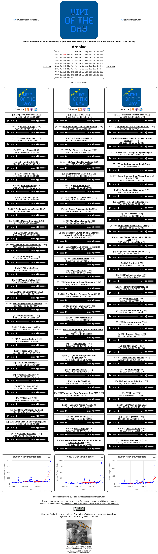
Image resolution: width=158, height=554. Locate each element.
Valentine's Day (27, 280)
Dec (101, 52)
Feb (65, 54)
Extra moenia (80, 417)
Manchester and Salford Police (80, 247)
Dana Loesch (27, 374)
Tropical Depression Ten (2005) (133, 225)
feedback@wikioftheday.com (93, 497)
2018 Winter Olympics (27, 221)
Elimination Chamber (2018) (27, 422)
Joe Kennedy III (27, 115)
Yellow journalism (27, 434)
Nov (98, 52)
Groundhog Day (27, 138)
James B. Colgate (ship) (80, 209)
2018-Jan (47, 66)
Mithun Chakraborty (27, 410)
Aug (86, 52)
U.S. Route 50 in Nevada (132, 202)
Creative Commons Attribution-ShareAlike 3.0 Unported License (90, 503)
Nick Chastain (80, 318)
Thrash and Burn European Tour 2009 (80, 393)
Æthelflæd (133, 369)
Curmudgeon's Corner (83, 514)
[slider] (43, 120)
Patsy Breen (80, 344)
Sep (90, 52)
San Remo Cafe (80, 186)
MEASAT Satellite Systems (80, 162)
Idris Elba (80, 381)
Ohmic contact (80, 369)
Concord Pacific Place (80, 405)
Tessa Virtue (28, 351)
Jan (61, 54)
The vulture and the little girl (27, 245)
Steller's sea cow (28, 327)
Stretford (133, 263)
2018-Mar (110, 66)
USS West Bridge (133, 405)
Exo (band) (27, 386)
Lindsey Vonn (27, 315)
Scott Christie (80, 138)
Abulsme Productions (80, 501)
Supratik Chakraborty (80, 306)
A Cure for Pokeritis (132, 381)
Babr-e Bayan (80, 428)
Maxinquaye (133, 346)
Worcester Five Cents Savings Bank (80, 126)
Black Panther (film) (27, 292)
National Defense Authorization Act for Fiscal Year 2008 (83, 441)
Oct (94, 52)
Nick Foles (28, 174)
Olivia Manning (133, 428)
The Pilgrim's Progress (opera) (80, 294)
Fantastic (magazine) (133, 287)
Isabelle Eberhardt (133, 310)
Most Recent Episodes (79, 82)
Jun (80, 52)
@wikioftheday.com (133, 20)
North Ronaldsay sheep (133, 358)
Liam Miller (27, 233)
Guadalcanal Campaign (133, 190)
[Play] (8, 120)
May (76, 52)
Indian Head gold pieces (132, 251)
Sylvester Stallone (27, 339)
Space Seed (132, 299)
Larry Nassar (27, 150)
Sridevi (27, 398)
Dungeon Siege (132, 334)
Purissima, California (80, 174)
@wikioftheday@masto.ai (27, 20)
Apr (72, 54)
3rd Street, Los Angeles (80, 150)
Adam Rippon (27, 256)
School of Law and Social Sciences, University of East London (82, 234)
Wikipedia (91, 41)
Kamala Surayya (27, 126)
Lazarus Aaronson (133, 322)
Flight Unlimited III (133, 440)
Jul (83, 52)
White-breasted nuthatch (133, 164)
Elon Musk (28, 197)
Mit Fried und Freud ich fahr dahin (133, 126)
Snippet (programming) (80, 197)
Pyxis (132, 393)
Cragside (133, 214)
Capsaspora (80, 270)
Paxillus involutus (132, 275)
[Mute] (37, 120)
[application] (26, 120)
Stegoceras (132, 417)
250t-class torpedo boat (132, 115)
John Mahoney (28, 186)
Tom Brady (27, 162)
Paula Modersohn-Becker (28, 209)
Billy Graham (27, 363)
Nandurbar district (80, 259)
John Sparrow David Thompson (80, 282)
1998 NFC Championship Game (133, 152)
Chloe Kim (28, 268)
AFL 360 (80, 115)
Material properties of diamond (27, 304)
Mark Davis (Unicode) (80, 221)
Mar (68, 54)
